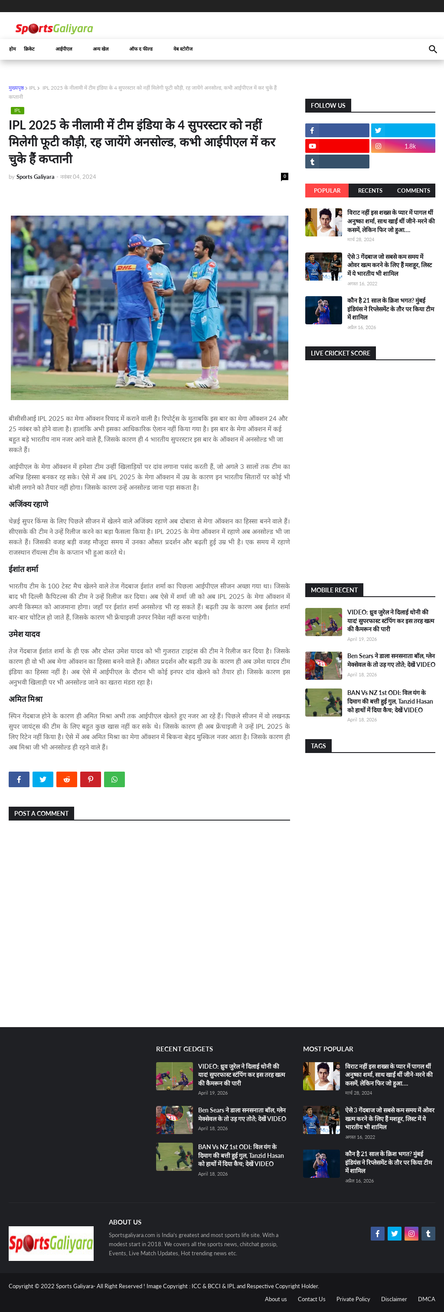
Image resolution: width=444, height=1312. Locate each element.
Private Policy (353, 1299)
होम (12, 49)
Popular (327, 190)
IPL (32, 87)
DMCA (426, 1299)
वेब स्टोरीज (183, 49)
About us (276, 1299)
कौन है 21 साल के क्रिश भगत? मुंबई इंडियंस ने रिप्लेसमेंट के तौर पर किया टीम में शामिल (390, 309)
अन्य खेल (100, 49)
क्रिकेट (29, 49)
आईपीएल (64, 49)
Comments (413, 190)
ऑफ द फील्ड (141, 49)
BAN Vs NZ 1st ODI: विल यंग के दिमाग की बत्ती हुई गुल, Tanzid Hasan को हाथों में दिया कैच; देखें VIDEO (390, 701)
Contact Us (312, 1299)
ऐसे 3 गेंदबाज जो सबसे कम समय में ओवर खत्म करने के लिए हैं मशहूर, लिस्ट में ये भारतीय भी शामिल (389, 265)
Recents (370, 190)
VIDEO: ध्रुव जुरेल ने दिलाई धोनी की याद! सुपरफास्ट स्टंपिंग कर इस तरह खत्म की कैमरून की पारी (390, 620)
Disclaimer (394, 1299)
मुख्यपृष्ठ (16, 87)
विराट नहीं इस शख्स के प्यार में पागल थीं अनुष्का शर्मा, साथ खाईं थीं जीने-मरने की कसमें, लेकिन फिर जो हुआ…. (391, 221)
